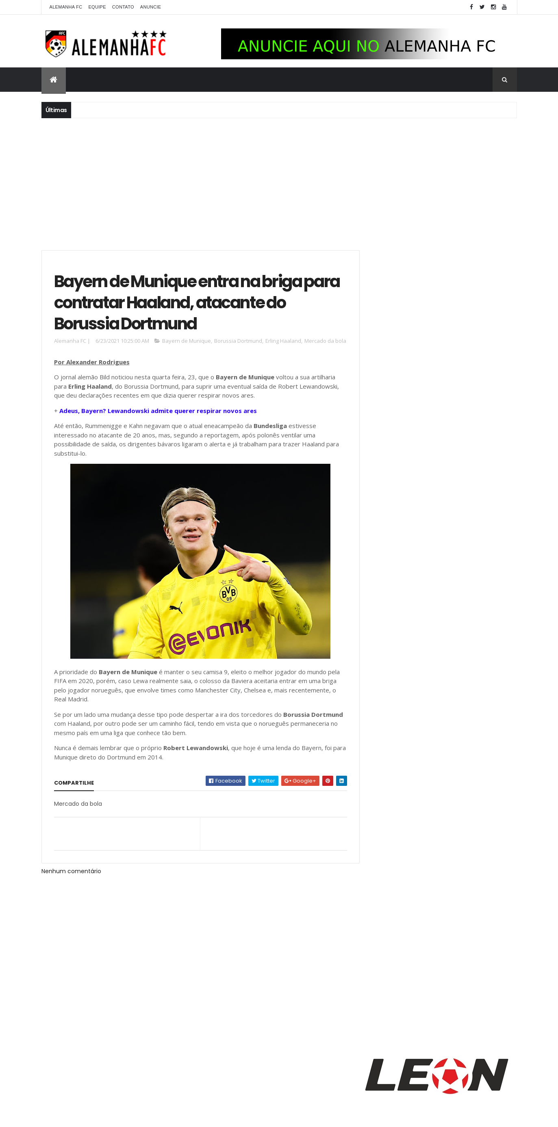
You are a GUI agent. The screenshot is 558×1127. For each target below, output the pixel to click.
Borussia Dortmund (238, 342)
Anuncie (150, 6)
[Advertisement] (279, 183)
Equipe (97, 6)
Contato (123, 6)
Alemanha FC (66, 6)
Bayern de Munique (186, 342)
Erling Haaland (283, 342)
